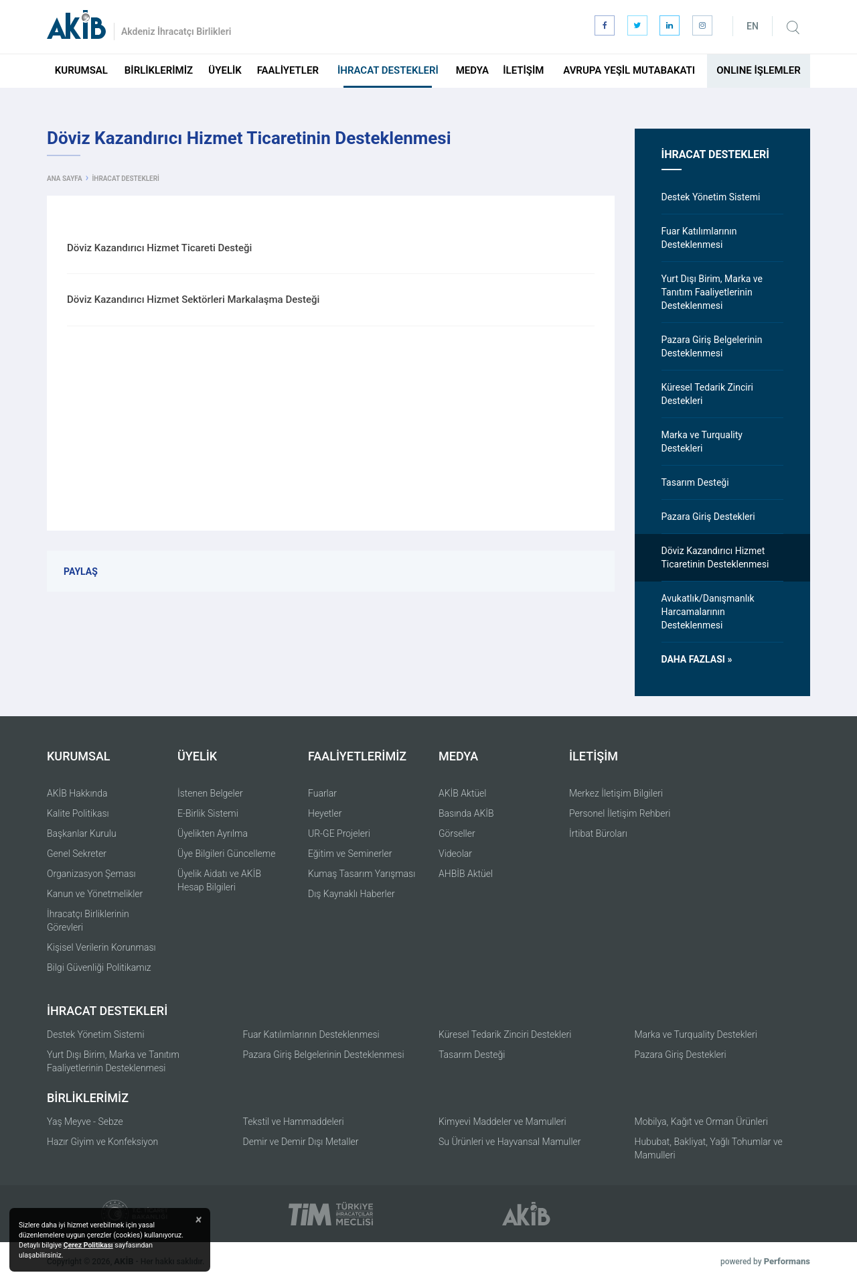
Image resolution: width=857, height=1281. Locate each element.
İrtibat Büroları (598, 833)
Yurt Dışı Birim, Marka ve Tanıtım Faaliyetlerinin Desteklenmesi (113, 1061)
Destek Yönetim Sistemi (96, 1034)
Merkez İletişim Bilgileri (616, 793)
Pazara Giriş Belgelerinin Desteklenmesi (323, 1054)
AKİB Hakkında (77, 793)
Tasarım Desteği (472, 1054)
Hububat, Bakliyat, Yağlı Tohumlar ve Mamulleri (709, 1148)
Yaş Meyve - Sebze (85, 1121)
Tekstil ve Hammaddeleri (293, 1121)
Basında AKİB (466, 813)
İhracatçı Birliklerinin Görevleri (88, 920)
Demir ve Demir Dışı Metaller (301, 1141)
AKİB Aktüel (462, 793)
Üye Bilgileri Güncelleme (226, 853)
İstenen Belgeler (210, 793)
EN (753, 26)
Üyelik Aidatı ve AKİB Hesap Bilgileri (219, 880)
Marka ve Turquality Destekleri (696, 1034)
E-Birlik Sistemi (207, 813)
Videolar (455, 853)
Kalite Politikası (78, 813)
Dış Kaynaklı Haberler (351, 893)
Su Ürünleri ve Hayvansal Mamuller (510, 1141)
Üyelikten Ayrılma (212, 833)
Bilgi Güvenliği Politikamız (99, 967)
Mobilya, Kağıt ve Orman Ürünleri (701, 1121)
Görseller (457, 833)
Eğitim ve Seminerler (350, 853)
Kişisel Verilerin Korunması (101, 947)
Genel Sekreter (76, 853)
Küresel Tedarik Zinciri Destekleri (505, 1034)
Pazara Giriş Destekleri (680, 1054)
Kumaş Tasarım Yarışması (361, 873)
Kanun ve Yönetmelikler (95, 893)
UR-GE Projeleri (339, 833)
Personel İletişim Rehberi (619, 813)
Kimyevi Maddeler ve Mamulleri (502, 1121)
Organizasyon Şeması (91, 873)
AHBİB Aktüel (466, 873)
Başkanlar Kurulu (81, 833)
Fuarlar (322, 793)
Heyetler (324, 813)
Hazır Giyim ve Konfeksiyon (102, 1141)
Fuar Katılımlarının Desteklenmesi (311, 1034)
